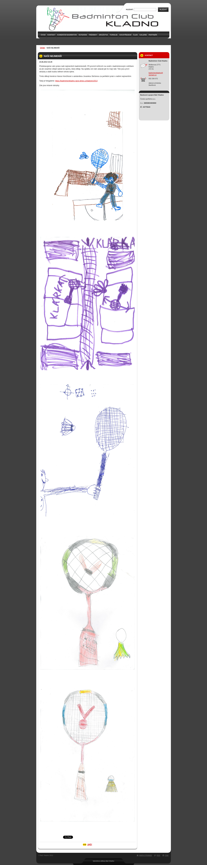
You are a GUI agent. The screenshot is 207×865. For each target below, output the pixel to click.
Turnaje (113, 35)
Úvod (42, 48)
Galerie (143, 35)
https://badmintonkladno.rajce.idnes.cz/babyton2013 (76, 81)
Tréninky (93, 35)
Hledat (163, 10)
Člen (135, 35)
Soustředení (125, 35)
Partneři (153, 35)
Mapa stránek (145, 855)
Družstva (103, 35)
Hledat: (129, 9)
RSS (158, 855)
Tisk (167, 855)
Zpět (89, 845)
